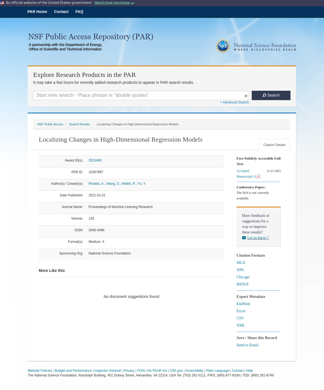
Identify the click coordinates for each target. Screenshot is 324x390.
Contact (61, 11)
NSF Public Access (50, 124)
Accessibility (194, 371)
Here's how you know (114, 2)
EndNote (243, 304)
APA (240, 270)
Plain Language (217, 371)
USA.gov (176, 371)
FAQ (79, 11)
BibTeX (242, 284)
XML (240, 325)
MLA (240, 263)
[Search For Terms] (141, 95)
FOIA (141, 371)
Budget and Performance (73, 371)
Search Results (79, 124)
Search (271, 95)
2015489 (95, 160)
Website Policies (40, 371)
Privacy (129, 371)
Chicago (243, 277)
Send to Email (247, 345)
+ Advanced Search (234, 102)
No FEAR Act (157, 371)
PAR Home (37, 11)
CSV (240, 318)
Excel (240, 311)
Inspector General (107, 371)
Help (249, 371)
